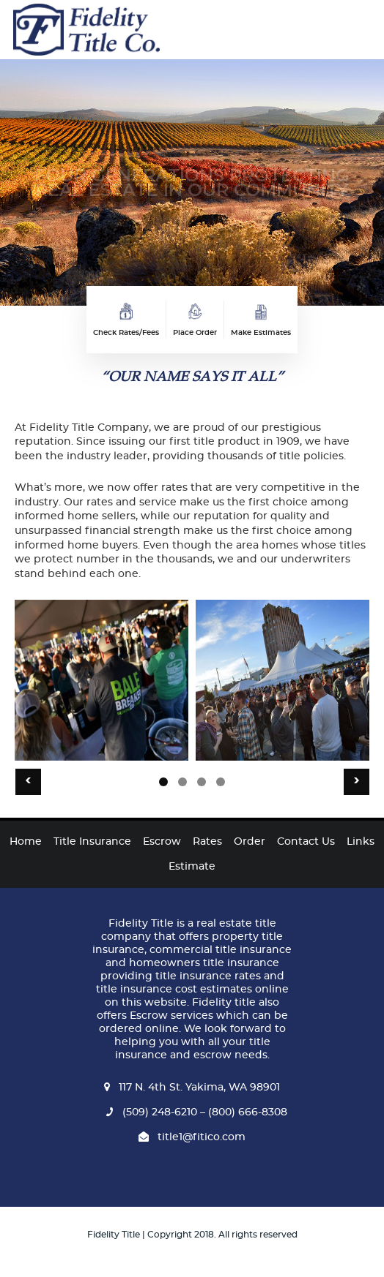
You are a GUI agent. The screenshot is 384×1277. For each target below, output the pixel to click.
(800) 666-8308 (246, 1112)
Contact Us (306, 842)
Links (360, 842)
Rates (207, 842)
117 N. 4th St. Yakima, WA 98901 (192, 1087)
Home (26, 842)
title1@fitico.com (192, 1137)
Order (249, 842)
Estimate (192, 867)
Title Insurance (92, 842)
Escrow (162, 842)
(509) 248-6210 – (153, 1112)
